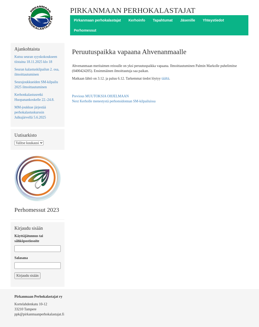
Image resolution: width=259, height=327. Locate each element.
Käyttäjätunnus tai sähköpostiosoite (28, 238)
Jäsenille (187, 20)
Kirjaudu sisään (27, 275)
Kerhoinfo (136, 20)
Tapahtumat (162, 20)
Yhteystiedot (213, 20)
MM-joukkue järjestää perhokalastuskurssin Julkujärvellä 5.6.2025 (30, 112)
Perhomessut (85, 30)
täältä (165, 78)
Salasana (21, 258)
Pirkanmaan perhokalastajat (97, 20)
